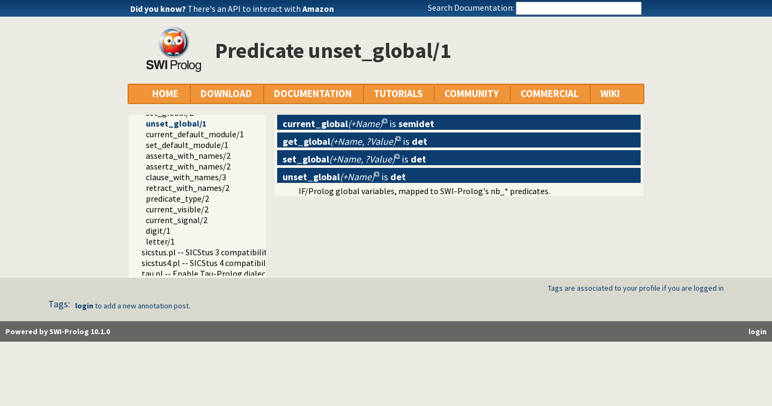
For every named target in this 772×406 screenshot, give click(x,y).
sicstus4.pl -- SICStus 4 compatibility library (221, 262)
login (84, 306)
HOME (165, 93)
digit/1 (158, 230)
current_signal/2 (176, 220)
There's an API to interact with (261, 8)
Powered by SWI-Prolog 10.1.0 (57, 331)
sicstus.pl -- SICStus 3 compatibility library (219, 252)
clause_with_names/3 (186, 177)
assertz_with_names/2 (188, 166)
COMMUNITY (471, 93)
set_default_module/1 (187, 144)
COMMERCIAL (549, 93)
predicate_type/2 (177, 198)
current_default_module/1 (195, 134)
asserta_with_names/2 (188, 155)
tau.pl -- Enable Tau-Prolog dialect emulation (225, 273)
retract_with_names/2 (187, 187)
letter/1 (160, 241)
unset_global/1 (176, 123)
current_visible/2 (177, 209)
